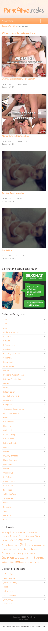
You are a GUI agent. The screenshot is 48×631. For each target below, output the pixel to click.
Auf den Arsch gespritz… (13, 193)
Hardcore (7, 426)
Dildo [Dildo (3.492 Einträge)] (37, 536)
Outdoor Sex (8, 473)
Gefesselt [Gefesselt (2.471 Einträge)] (15, 545)
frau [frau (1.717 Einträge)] (31, 540)
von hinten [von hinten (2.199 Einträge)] (25, 562)
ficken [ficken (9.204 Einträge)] (18, 540)
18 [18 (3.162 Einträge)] (3, 532)
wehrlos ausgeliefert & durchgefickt (18, 79)
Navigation (8, 20)
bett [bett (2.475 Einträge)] (36, 532)
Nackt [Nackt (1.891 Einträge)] (36, 550)
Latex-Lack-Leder (10, 443)
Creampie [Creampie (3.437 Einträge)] (23, 536)
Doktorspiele (8, 370)
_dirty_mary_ (8, 591)
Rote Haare (8, 485)
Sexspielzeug (8, 498)
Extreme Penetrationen (13, 379)
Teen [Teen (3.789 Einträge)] (11, 561)
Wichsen (7, 519)
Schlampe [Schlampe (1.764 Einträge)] (31, 553)
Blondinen (7, 336)
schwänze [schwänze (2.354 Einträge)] (21, 558)
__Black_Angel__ (10, 574)
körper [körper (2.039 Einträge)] (42, 545)
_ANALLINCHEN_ (10, 582)
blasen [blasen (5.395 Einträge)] (6, 536)
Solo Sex (6, 502)
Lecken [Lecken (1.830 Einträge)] (4, 550)
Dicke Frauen (8, 366)
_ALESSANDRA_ (9, 578)
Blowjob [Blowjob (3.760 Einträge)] (14, 536)
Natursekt (7, 464)
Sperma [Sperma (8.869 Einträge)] (39, 557)
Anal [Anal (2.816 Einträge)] (18, 532)
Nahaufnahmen (10, 460)
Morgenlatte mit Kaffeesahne (15, 136)
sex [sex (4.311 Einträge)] (27, 557)
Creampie (7, 358)
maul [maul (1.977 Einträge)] (14, 550)
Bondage (7, 349)
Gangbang (7, 404)
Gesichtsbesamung (11, 413)
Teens (5, 511)
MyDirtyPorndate (10, 456)
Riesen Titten (9, 481)
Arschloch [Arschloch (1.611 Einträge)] (31, 533)
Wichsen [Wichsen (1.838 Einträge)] (37, 562)
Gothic (6, 417)
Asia (5, 323)
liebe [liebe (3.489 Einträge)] (9, 549)
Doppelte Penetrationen (13, 375)
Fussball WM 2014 (11, 396)
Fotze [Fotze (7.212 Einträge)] (25, 540)
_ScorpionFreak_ (10, 595)
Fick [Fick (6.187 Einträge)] (10, 540)
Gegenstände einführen (13, 409)
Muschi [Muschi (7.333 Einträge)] (29, 549)
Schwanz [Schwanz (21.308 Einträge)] (9, 557)
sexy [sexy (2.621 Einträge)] (31, 558)
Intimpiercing (9, 434)
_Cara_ (6, 587)
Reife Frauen (8, 477)
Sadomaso (7, 490)
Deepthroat (8, 362)
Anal (5, 319)
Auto (5, 328)
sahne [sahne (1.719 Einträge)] (26, 553)
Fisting (6, 387)
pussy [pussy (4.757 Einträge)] (20, 553)
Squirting (7, 507)
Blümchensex (9, 345)
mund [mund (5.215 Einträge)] (20, 549)
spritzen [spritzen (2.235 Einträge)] (5, 562)
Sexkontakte (23, 619)
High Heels (8, 430)
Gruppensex (8, 421)
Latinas (6, 447)
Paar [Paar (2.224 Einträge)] (14, 553)
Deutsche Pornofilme (9, 26)
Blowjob (6, 341)
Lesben (6, 451)
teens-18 (7, 515)
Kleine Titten (8, 438)
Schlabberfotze (9, 494)
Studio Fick (7, 250)
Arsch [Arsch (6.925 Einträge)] (23, 532)
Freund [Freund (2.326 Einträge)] (36, 540)
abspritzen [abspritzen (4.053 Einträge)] (10, 532)
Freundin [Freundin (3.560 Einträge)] (6, 545)
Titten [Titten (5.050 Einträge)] (17, 561)
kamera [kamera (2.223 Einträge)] (37, 545)
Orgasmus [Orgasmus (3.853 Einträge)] (7, 553)
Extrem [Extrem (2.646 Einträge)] (5, 540)
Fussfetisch (8, 400)
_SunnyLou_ (8, 604)
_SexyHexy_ (8, 599)
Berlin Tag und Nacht (12, 332)
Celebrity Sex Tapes (11, 353)
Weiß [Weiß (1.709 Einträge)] (31, 562)
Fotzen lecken (9, 392)
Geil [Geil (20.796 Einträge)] (23, 544)
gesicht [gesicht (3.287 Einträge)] (30, 545)
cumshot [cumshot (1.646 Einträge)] (31, 536)
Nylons (6, 468)
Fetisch (6, 383)
